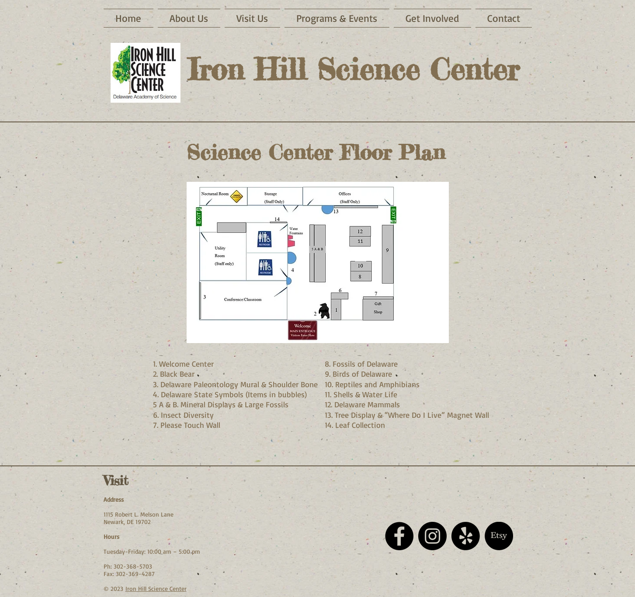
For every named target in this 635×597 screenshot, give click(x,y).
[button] (252, 18)
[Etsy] (499, 536)
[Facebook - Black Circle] (399, 536)
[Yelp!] (465, 536)
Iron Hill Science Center (156, 588)
